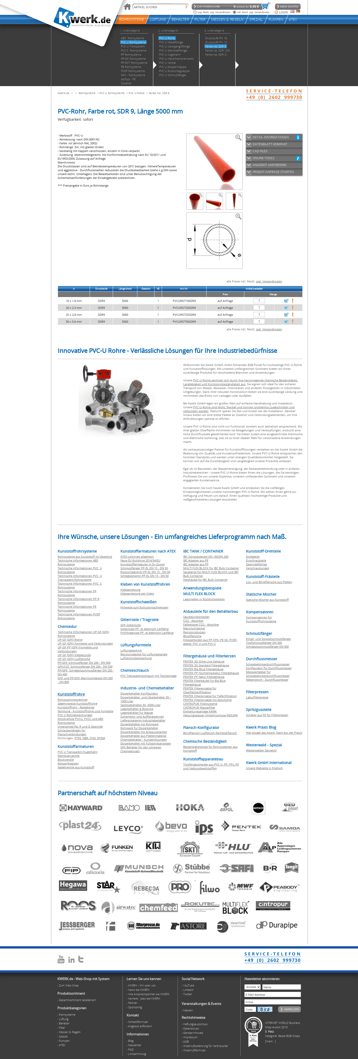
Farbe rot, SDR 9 (159, 93)
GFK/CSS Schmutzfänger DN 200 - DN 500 (85, 666)
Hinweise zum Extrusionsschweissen (144, 607)
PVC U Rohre (137, 93)
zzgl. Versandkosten (269, 281)
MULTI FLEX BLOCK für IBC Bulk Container (211, 568)
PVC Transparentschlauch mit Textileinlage (148, 676)
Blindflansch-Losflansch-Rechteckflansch (210, 733)
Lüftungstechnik (131, 650)
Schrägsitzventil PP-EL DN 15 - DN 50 (144, 576)
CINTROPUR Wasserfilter (199, 707)
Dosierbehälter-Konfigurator (139, 693)
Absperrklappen (68, 763)
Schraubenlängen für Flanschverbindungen (72, 732)
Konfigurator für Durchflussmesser (269, 668)
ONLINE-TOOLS (263, 158)
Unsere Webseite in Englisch (264, 768)
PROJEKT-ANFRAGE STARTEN (273, 172)
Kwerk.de (63, 93)
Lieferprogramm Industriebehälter (142, 720)
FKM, (93, 738)
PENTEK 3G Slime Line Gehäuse (203, 661)
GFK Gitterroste (130, 625)
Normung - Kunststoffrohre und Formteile (85, 711)
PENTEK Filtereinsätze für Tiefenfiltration (210, 696)
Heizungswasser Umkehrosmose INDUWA (210, 715)
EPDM (101, 738)
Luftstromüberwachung (136, 658)
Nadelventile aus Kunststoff (76, 767)
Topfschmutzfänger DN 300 (264, 643)
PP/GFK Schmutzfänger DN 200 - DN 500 (84, 663)
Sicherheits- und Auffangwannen (142, 716)
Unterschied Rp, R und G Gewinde (80, 726)
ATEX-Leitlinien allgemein (137, 556)
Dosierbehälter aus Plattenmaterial (143, 736)
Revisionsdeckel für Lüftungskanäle (143, 654)
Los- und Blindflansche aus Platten (269, 582)
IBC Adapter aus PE (195, 560)
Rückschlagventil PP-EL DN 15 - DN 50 (145, 572)
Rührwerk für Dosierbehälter (139, 728)
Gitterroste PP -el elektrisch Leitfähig (144, 629)
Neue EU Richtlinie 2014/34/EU (140, 560)
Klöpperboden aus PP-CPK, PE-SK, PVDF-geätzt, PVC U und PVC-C (210, 642)
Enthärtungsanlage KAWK (200, 711)
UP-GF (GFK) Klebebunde (74, 655)
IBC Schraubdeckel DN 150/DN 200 (205, 556)
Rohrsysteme (87, 93)
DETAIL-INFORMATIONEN (271, 137)
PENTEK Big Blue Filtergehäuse (203, 669)
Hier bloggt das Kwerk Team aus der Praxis (274, 733)
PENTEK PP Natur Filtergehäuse (203, 677)
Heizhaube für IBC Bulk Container (205, 580)
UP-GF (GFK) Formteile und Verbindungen (85, 643)
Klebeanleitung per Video (137, 593)
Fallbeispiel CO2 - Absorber (201, 624)
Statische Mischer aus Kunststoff (267, 600)
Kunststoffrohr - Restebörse (76, 707)
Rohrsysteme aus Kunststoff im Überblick (85, 556)
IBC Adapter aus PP (196, 564)
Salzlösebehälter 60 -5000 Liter (140, 705)
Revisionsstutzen (194, 632)
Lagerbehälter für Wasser (136, 713)
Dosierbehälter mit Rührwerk (139, 724)
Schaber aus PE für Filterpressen (267, 715)
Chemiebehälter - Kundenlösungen (143, 739)
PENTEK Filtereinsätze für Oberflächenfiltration (199, 690)
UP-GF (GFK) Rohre (70, 639)
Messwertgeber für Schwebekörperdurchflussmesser (268, 674)
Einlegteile (253, 556)
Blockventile (66, 759)
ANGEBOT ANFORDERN (269, 165)
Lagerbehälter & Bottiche (136, 709)
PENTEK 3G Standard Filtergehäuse (206, 665)
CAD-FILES (260, 151)
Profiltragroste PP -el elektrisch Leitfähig (146, 633)
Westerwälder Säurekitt (261, 750)
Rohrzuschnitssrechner (73, 699)
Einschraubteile (256, 560)
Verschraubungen (257, 568)
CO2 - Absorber (193, 621)
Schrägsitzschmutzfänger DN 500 (267, 646)
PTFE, (79, 738)
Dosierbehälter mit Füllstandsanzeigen (145, 743)
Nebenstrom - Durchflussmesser (267, 679)
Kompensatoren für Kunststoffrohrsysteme (261, 619)
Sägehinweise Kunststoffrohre (77, 703)
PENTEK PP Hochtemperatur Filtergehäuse (211, 673)
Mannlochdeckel (194, 628)
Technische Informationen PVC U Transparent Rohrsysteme (80, 578)
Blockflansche (192, 636)
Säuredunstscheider (196, 617)
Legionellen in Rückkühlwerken (204, 599)
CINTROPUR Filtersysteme (200, 704)
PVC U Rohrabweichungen (75, 715)
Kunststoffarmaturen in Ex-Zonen (142, 564)
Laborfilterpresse (257, 697)
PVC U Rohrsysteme (112, 93)
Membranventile (68, 756)
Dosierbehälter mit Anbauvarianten (143, 732)
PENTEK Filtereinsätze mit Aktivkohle (207, 700)
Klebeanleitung (130, 590)
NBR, (86, 738)
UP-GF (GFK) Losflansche (74, 659)
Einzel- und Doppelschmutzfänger (268, 639)
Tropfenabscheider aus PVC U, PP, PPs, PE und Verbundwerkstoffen (211, 766)
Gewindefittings (256, 564)
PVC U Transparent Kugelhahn (78, 752)
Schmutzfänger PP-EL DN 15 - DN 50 (144, 568)
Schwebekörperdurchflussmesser (268, 664)
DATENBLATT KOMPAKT (270, 144)
